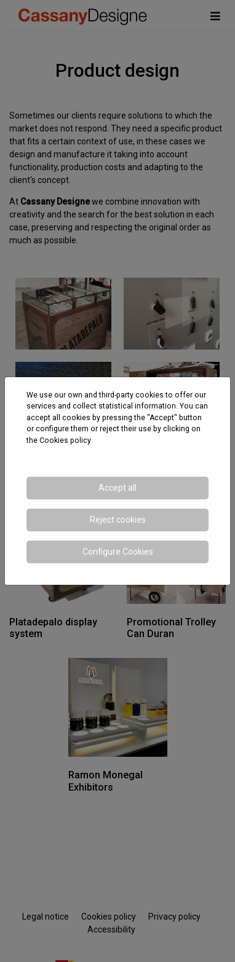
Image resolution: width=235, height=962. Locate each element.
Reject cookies (118, 520)
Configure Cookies (117, 552)
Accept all (117, 488)
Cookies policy (65, 440)
